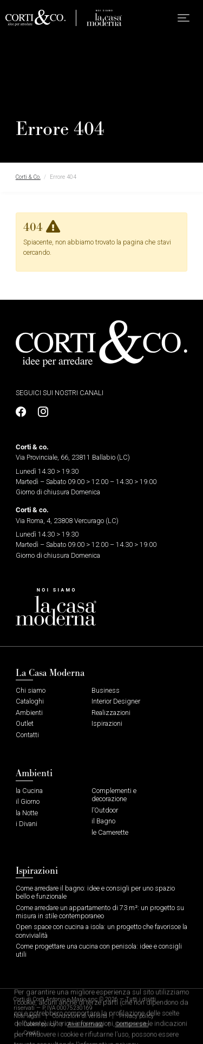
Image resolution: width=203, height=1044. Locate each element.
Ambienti (29, 712)
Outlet (25, 723)
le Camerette (109, 832)
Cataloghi (30, 701)
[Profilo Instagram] (40, 412)
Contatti (27, 735)
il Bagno (103, 821)
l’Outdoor (104, 810)
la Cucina (29, 791)
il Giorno (28, 801)
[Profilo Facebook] (23, 412)
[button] (183, 18)
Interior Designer (115, 701)
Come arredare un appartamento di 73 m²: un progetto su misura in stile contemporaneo (100, 912)
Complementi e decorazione (113, 795)
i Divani (26, 824)
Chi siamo (30, 690)
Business (105, 690)
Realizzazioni (110, 712)
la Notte (27, 813)
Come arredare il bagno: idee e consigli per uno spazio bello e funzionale (95, 892)
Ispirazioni (106, 723)
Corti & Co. (28, 177)
